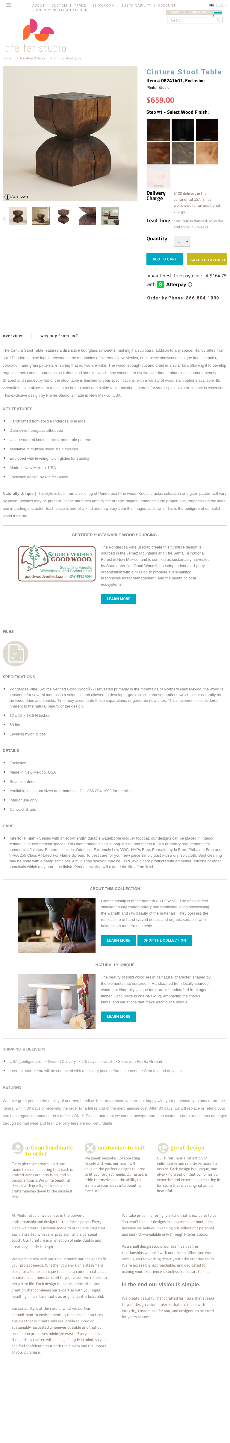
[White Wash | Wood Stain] (158, 176)
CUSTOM (59, 6)
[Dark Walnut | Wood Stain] (158, 130)
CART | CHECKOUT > (196, 12)
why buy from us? (59, 335)
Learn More (118, 599)
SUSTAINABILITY (136, 6)
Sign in (39, 10)
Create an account (71, 10)
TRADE (80, 6)
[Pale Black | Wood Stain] (182, 153)
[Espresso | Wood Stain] (206, 130)
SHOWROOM (104, 6)
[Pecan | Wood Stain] (206, 153)
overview (12, 335)
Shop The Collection (164, 940)
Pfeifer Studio (158, 87)
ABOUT (38, 6)
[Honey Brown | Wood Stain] (158, 153)
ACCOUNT (167, 6)
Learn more (118, 940)
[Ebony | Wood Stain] (182, 130)
